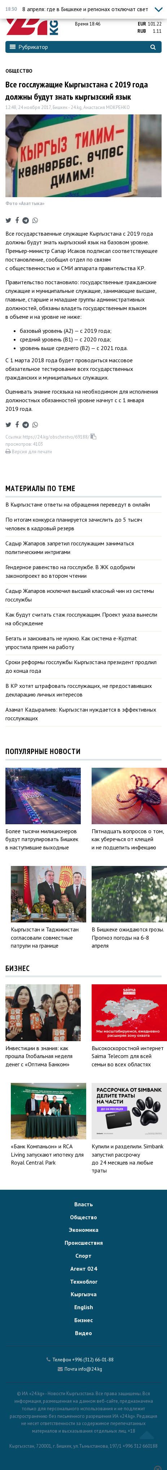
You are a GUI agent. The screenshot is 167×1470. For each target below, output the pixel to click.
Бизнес (83, 1320)
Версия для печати (28, 452)
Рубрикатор (29, 46)
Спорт (83, 1255)
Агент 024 (83, 1268)
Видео (83, 1333)
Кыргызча (84, 1294)
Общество (18, 71)
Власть (83, 1204)
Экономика (83, 1229)
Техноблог (83, 1281)
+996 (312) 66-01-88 (93, 1360)
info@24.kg (90, 1369)
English (83, 1307)
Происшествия (84, 1242)
